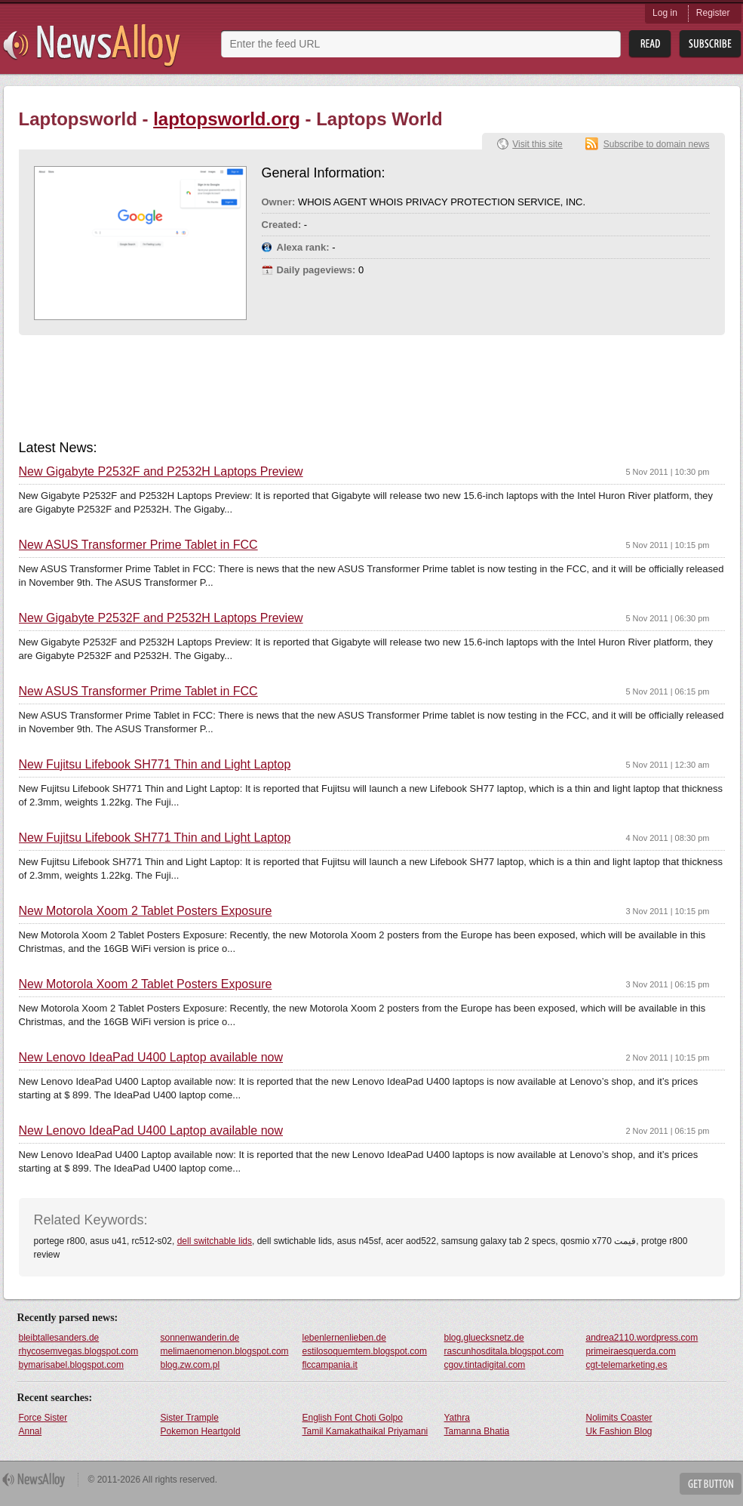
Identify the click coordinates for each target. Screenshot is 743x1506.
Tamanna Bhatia (477, 1431)
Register (713, 13)
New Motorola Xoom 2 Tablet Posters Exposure (145, 911)
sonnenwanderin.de (200, 1337)
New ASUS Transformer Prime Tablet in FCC (138, 545)
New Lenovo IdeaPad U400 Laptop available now (151, 1058)
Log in (664, 13)
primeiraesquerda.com (631, 1351)
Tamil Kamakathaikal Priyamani (365, 1431)
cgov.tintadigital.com (485, 1365)
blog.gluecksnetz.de (484, 1337)
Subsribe (710, 44)
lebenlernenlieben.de (344, 1337)
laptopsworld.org (226, 119)
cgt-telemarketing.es (627, 1365)
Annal (30, 1431)
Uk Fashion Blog (619, 1431)
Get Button (710, 1484)
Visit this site (537, 144)
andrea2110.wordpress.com (642, 1337)
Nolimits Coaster (619, 1417)
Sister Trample (190, 1417)
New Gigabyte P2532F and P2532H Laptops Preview (161, 472)
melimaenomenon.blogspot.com (225, 1351)
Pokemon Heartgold (201, 1431)
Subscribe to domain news (656, 144)
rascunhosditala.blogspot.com (504, 1351)
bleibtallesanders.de (59, 1337)
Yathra (457, 1417)
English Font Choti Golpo (352, 1417)
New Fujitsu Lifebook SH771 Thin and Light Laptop (155, 765)
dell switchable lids (214, 1241)
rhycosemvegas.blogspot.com (79, 1351)
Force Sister (43, 1417)
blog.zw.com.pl (190, 1365)
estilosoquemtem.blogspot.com (364, 1351)
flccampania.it (330, 1365)
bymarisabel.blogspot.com (71, 1365)
